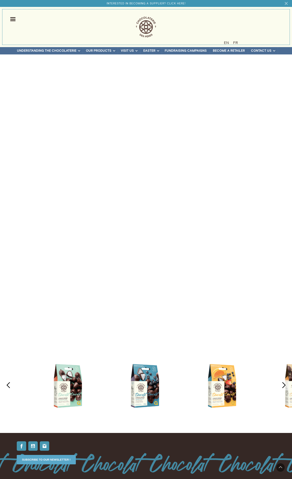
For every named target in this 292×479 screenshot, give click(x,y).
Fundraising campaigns (186, 50)
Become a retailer (229, 50)
